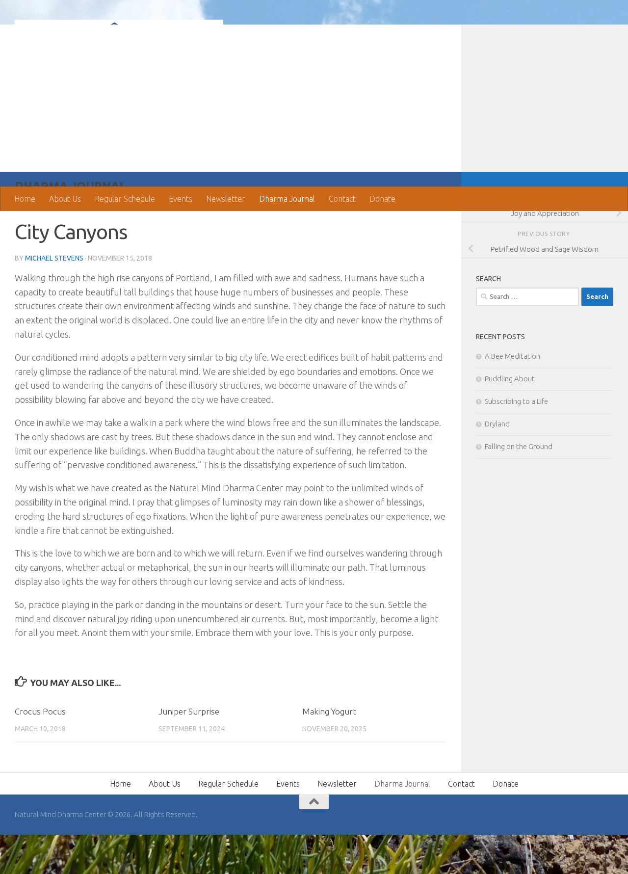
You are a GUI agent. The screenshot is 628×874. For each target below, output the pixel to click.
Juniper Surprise (188, 750)
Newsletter (225, 198)
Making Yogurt (329, 750)
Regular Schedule (125, 198)
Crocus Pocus (40, 750)
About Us (65, 198)
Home (24, 198)
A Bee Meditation (512, 395)
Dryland (497, 463)
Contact (342, 198)
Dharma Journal (287, 198)
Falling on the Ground (518, 485)
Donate (382, 198)
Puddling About (510, 418)
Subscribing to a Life (516, 440)
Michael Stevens (54, 297)
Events (180, 198)
